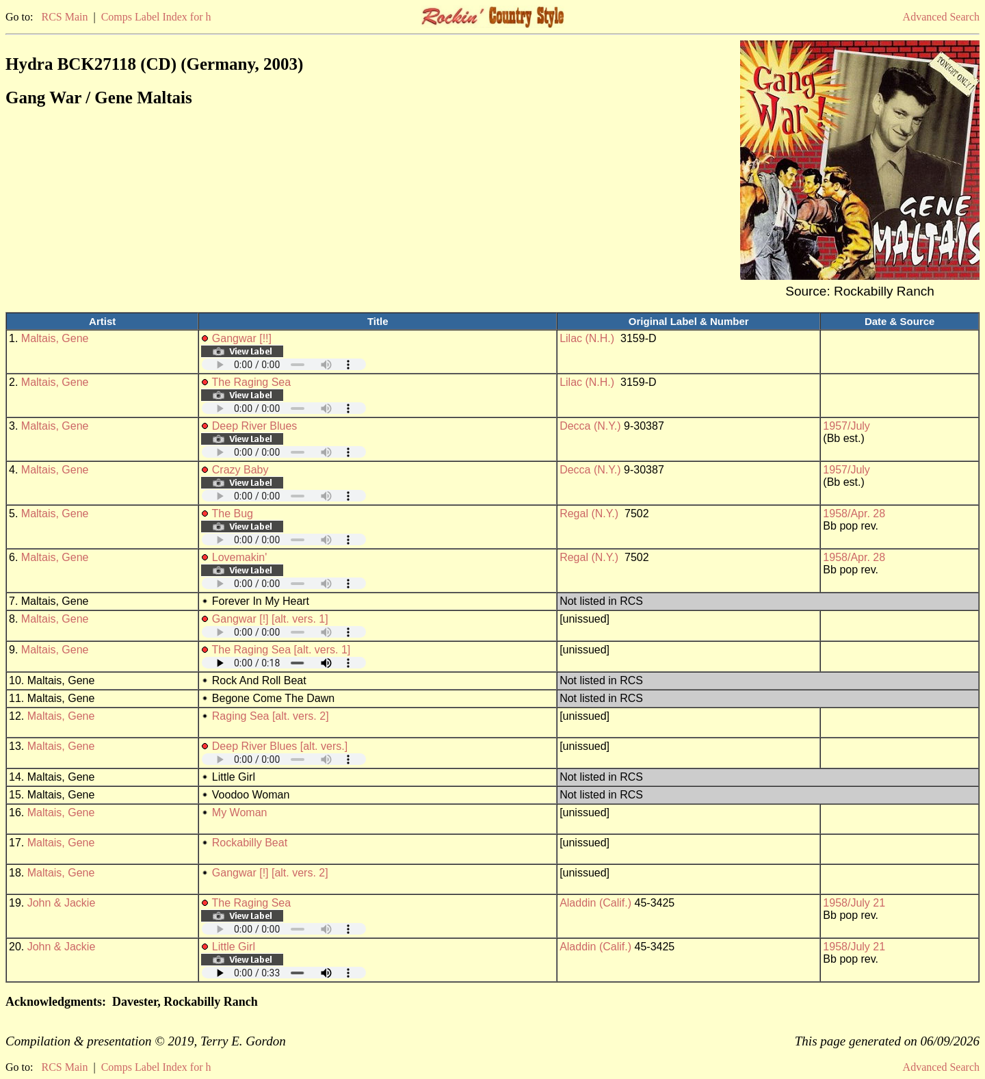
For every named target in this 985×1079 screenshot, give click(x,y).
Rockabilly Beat (249, 842)
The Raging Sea (251, 382)
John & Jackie (61, 903)
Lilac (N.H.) (587, 338)
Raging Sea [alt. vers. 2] (270, 716)
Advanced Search (941, 17)
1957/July (846, 426)
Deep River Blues (255, 426)
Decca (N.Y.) (590, 426)
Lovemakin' (239, 557)
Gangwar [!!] (242, 338)
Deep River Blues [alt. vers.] (279, 746)
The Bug (232, 513)
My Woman (239, 812)
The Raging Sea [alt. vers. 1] (281, 649)
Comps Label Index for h (156, 17)
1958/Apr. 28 (854, 513)
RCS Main (64, 17)
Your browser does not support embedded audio (284, 364)
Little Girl (233, 946)
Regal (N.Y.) (589, 513)
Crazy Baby (240, 470)
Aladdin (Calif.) (595, 903)
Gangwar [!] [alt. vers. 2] (270, 873)
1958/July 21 (854, 903)
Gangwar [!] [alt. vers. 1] (270, 619)
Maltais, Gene (55, 338)
